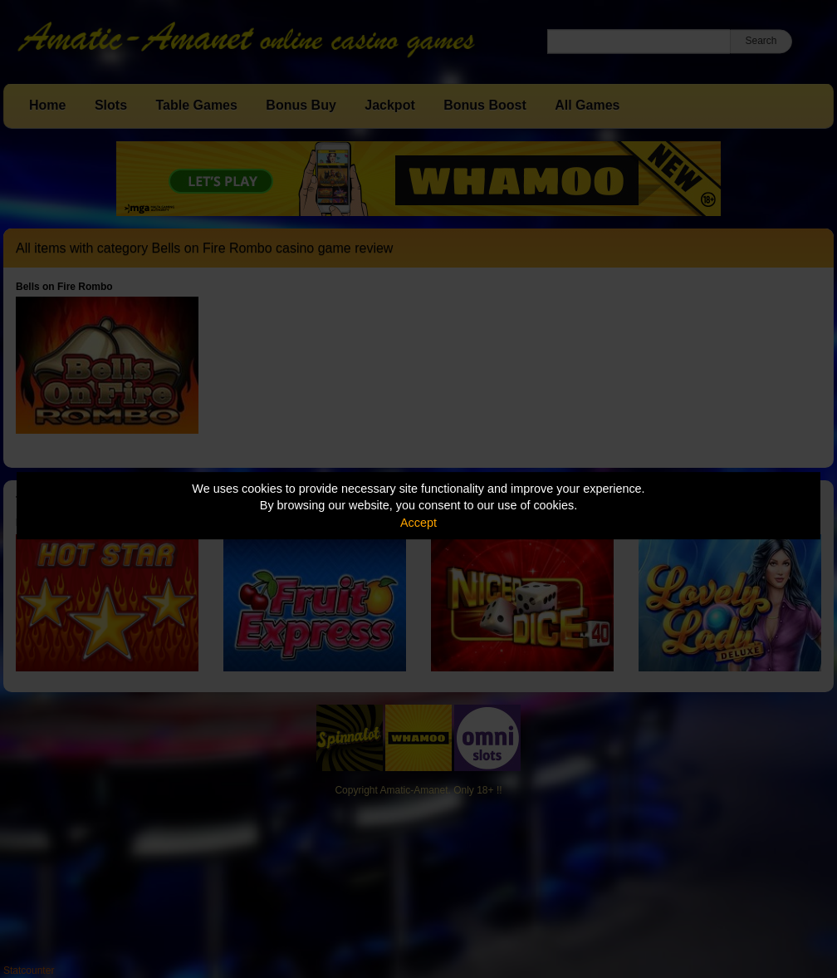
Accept (418, 522)
